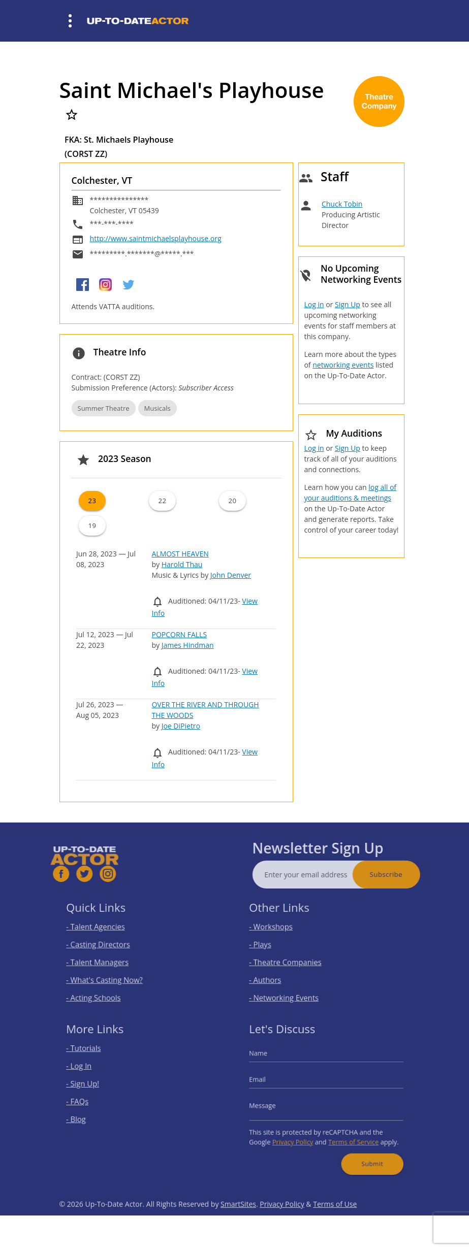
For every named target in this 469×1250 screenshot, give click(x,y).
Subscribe (404, 874)
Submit (365, 1153)
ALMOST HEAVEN (179, 553)
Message (272, 1104)
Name (268, 1060)
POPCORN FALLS (179, 634)
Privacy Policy (297, 1135)
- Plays (270, 945)
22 (162, 500)
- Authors (274, 975)
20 (233, 500)
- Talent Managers (104, 961)
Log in (314, 304)
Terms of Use (335, 1222)
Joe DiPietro (181, 726)
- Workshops (279, 930)
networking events (342, 365)
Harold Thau (182, 564)
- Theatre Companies (291, 961)
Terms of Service (349, 1135)
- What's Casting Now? (110, 975)
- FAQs (87, 1101)
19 (92, 525)
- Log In (88, 1071)
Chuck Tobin (342, 204)
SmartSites (238, 1222)
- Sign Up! (92, 1086)
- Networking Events (290, 990)
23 (92, 500)
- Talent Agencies (103, 930)
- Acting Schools (101, 990)
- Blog (86, 1116)
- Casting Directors (105, 945)
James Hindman (188, 645)
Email (268, 1082)
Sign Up (347, 304)
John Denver (230, 575)
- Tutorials (92, 1055)
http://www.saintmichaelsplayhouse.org (156, 238)
